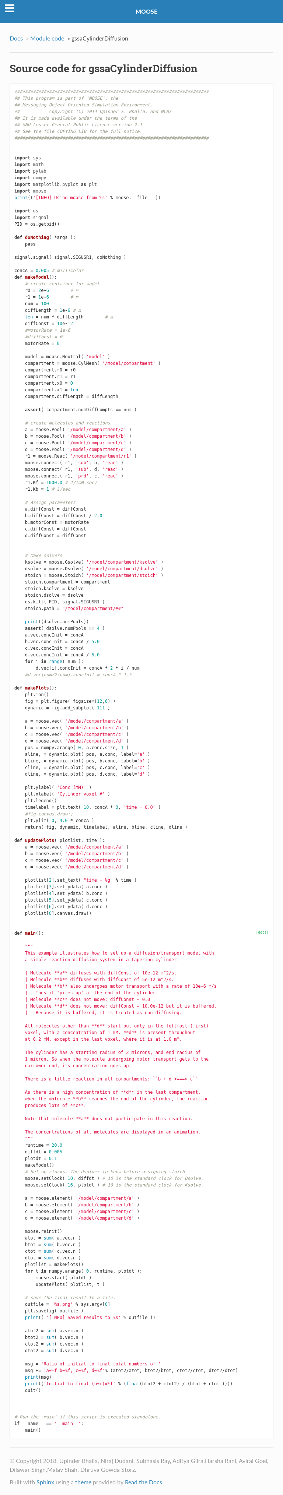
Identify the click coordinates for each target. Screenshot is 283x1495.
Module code (47, 38)
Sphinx (45, 1481)
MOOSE (146, 11)
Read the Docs (143, 1481)
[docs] (262, 932)
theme (83, 1481)
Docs (16, 38)
